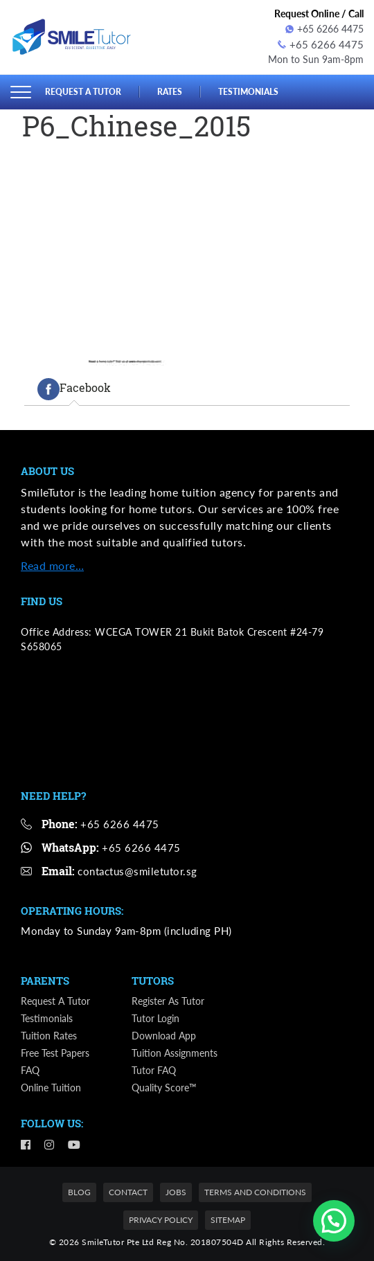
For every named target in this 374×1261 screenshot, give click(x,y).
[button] (334, 1221)
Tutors (153, 979)
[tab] (74, 387)
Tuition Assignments (174, 1051)
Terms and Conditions (255, 1191)
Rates (176, 89)
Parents (45, 979)
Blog (79, 1191)
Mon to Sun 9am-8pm (316, 58)
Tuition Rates (49, 1034)
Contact (128, 1191)
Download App (164, 1034)
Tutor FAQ (154, 1069)
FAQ (30, 1069)
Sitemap (228, 1218)
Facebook (74, 387)
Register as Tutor (168, 999)
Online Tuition (51, 1086)
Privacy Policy (161, 1218)
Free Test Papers (55, 1051)
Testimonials (257, 89)
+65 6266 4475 (324, 29)
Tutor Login (155, 1017)
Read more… (52, 564)
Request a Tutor (86, 89)
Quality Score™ (164, 1086)
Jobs (176, 1191)
